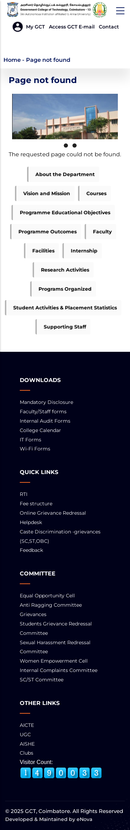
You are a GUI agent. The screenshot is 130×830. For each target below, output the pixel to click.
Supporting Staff (61, 327)
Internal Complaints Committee (58, 670)
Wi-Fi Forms (35, 449)
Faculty (98, 232)
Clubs (26, 753)
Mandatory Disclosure (46, 402)
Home (12, 60)
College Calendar (40, 430)
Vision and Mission (43, 193)
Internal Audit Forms (45, 421)
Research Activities (61, 270)
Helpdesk (31, 522)
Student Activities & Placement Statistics (61, 308)
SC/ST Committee (41, 680)
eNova (83, 819)
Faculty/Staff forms (43, 411)
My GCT (35, 27)
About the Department (61, 174)
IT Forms (30, 440)
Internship (80, 251)
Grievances (33, 614)
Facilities (40, 251)
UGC (25, 734)
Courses (93, 193)
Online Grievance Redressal (53, 513)
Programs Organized (61, 289)
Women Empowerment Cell (54, 661)
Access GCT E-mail (72, 27)
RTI (23, 494)
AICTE (27, 725)
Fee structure (36, 503)
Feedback (31, 550)
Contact (109, 27)
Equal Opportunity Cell (47, 595)
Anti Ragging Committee (51, 605)
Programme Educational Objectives (61, 212)
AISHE (27, 744)
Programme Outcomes (44, 232)
